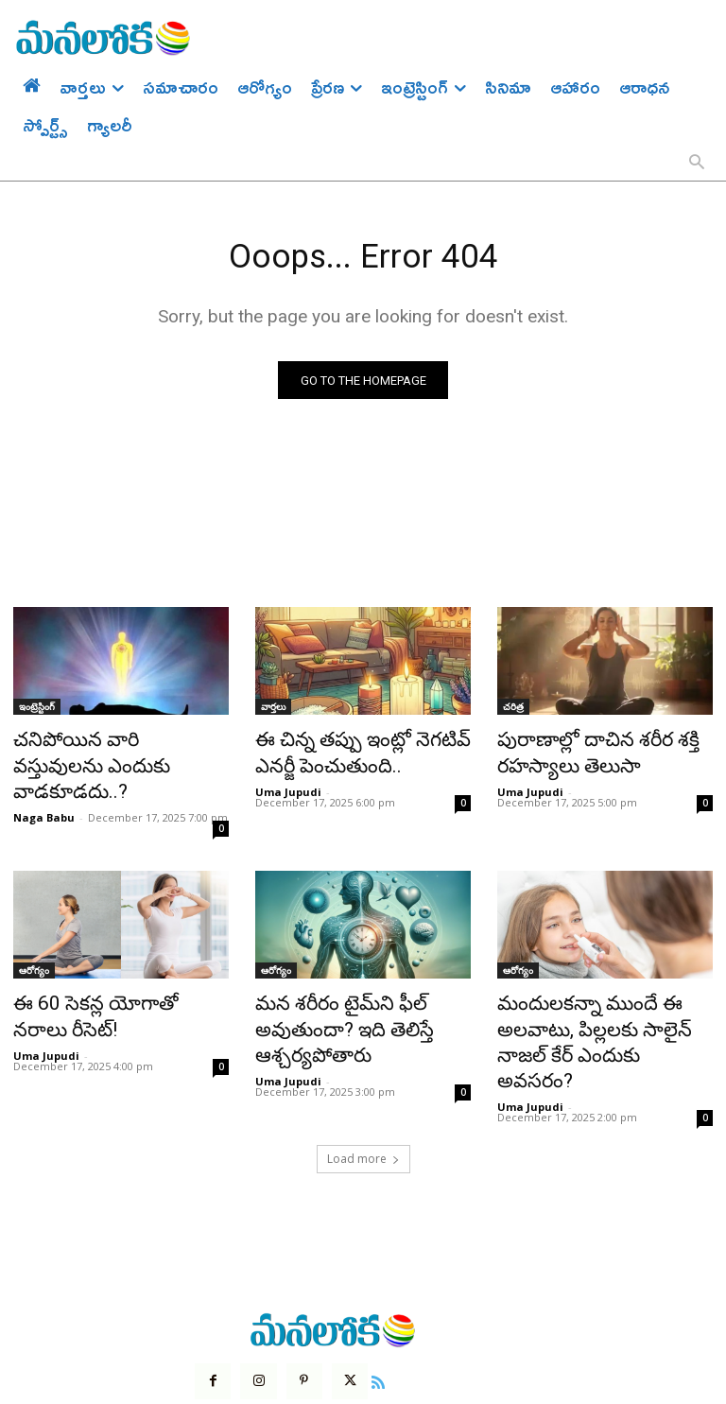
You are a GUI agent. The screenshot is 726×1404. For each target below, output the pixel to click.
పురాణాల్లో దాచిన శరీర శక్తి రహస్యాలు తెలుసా (579, 752)
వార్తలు (273, 711)
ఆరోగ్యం (34, 938)
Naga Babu (44, 786)
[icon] (365, 1306)
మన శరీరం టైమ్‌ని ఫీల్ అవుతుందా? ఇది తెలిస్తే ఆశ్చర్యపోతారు (328, 991)
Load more (363, 1087)
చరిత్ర (513, 711)
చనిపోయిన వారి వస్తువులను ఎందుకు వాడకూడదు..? (102, 752)
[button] (697, 163)
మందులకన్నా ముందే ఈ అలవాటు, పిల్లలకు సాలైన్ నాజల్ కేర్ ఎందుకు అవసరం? (598, 991)
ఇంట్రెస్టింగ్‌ (37, 711)
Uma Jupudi (288, 786)
